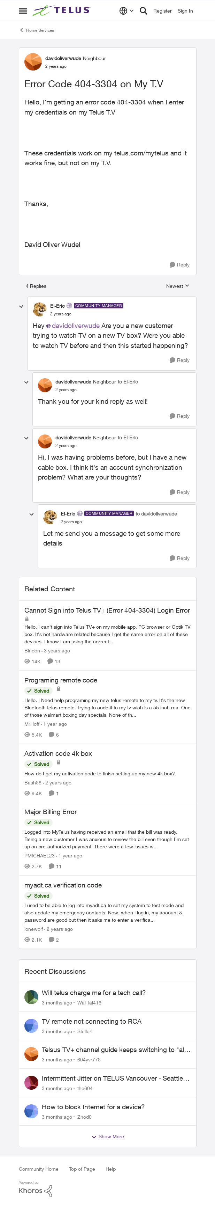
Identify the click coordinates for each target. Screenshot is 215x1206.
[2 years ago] (57, 782)
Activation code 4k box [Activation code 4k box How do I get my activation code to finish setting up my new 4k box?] (58, 753)
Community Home (39, 1169)
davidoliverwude (76, 325)
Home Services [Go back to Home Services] (36, 30)
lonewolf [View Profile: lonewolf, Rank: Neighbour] (33, 929)
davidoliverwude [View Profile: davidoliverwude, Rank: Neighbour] (63, 58)
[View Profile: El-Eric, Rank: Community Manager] (40, 309)
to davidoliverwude (156, 514)
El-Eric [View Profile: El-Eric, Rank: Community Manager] (57, 306)
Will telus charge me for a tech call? (94, 992)
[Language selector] (126, 11)
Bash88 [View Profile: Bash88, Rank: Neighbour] (32, 782)
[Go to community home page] (62, 10)
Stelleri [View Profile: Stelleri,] (84, 1031)
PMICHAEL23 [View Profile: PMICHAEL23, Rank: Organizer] (39, 855)
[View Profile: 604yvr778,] (31, 1054)
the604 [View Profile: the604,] (85, 1088)
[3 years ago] (55, 650)
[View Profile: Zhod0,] (31, 1111)
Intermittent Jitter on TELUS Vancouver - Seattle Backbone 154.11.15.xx (112, 1078)
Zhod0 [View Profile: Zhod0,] (84, 1116)
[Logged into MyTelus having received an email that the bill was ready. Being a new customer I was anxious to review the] (107, 839)
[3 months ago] (57, 1002)
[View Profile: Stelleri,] (31, 1026)
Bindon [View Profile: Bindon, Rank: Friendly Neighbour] (32, 650)
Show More (107, 1136)
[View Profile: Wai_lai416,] (31, 997)
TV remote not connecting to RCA (91, 1021)
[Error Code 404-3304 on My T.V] (60, 314)
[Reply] (179, 265)
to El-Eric (128, 382)
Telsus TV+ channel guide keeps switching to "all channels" (113, 1050)
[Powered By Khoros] (108, 1189)
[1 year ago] (54, 724)
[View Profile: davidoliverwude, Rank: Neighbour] (33, 62)
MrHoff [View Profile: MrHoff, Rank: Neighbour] (31, 724)
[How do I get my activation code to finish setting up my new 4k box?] (107, 773)
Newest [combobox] (178, 286)
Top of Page (82, 1169)
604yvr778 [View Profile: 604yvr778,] (89, 1059)
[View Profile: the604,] (31, 1083)
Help (111, 1169)
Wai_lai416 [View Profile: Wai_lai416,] (89, 1003)
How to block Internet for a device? (93, 1107)
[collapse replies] (21, 306)
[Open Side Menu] (23, 11)
